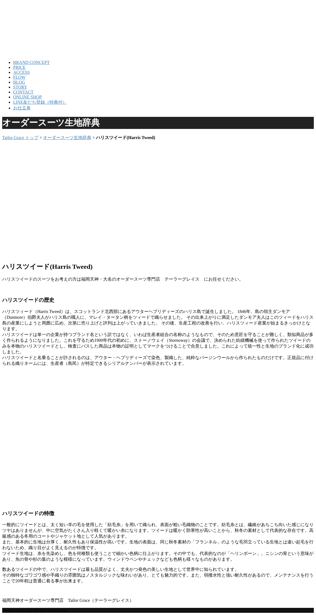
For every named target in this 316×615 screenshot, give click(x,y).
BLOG (19, 82)
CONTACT (23, 92)
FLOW (19, 77)
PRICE (19, 67)
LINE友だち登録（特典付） (40, 102)
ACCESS (21, 72)
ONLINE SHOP (27, 97)
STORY (20, 87)
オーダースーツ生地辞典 (67, 137)
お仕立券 (22, 108)
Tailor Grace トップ (20, 137)
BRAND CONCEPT (31, 62)
